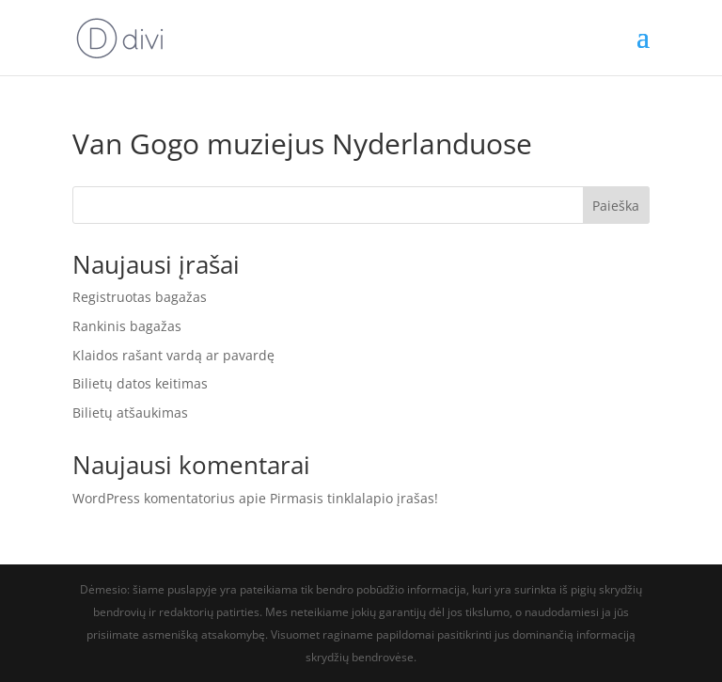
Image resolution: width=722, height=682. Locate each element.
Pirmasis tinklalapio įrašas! (354, 498)
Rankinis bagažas (126, 326)
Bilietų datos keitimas (140, 383)
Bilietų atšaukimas (130, 412)
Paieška (615, 205)
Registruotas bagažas (139, 297)
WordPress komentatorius (153, 498)
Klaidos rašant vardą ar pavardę (173, 355)
